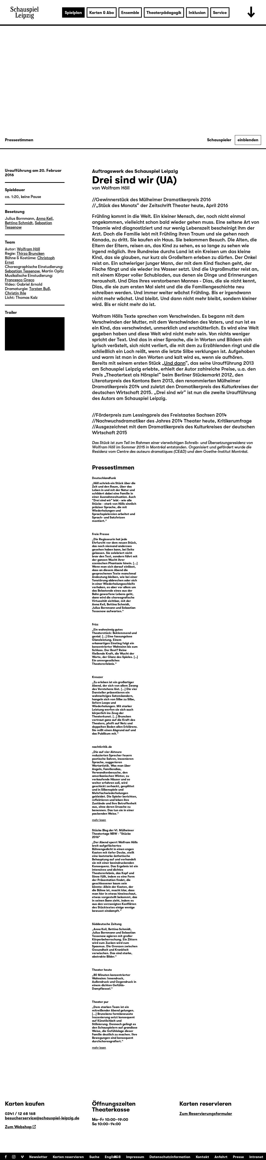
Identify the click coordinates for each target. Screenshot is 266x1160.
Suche (94, 1157)
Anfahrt (220, 1157)
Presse (238, 1157)
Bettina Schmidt (19, 223)
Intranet (256, 1157)
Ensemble (130, 13)
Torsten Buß (39, 289)
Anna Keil (44, 218)
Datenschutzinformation (169, 1157)
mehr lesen (99, 820)
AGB (117, 1157)
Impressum (135, 1157)
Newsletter (38, 1157)
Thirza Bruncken (30, 253)
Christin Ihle (15, 293)
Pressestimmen (19, 140)
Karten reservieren (68, 1157)
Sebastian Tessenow (22, 271)
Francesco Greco (19, 280)
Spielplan (73, 13)
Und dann (174, 363)
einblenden (248, 140)
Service (220, 13)
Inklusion (197, 13)
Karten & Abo (101, 13)
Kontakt (202, 1157)
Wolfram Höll (115, 188)
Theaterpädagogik (163, 13)
